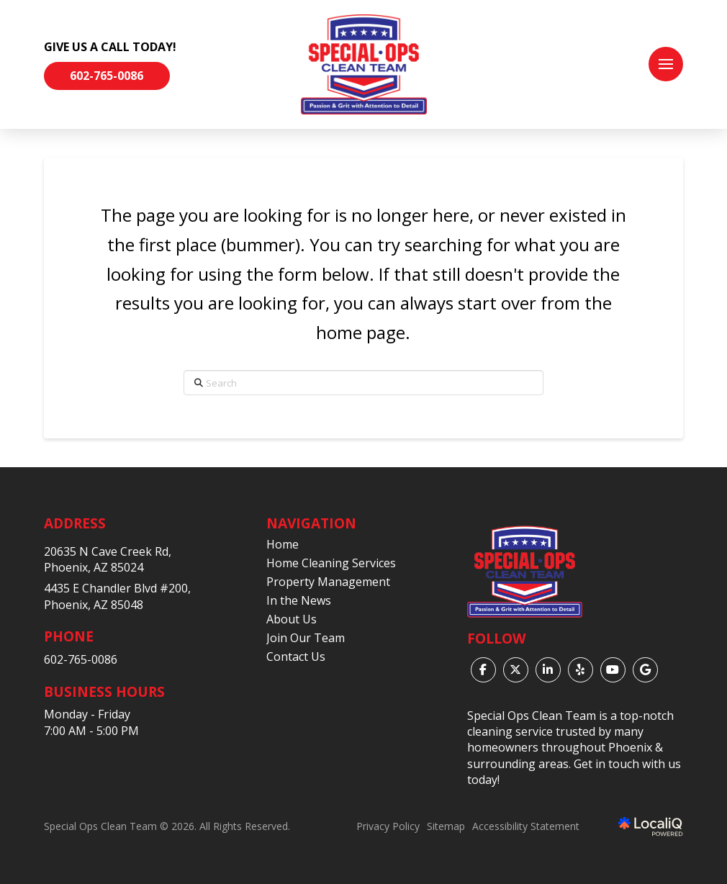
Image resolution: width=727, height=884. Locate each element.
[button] (666, 64)
